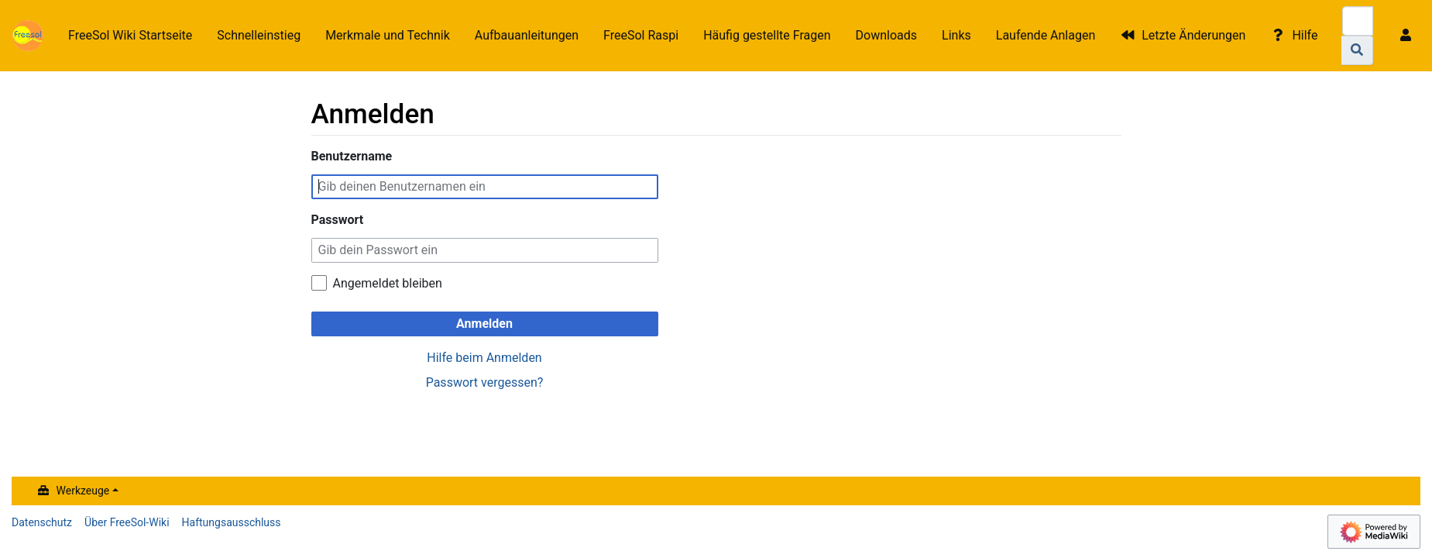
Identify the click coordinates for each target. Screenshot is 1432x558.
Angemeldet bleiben (387, 283)
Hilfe (1304, 35)
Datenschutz (42, 522)
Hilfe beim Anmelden (484, 357)
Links (956, 35)
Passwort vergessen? (485, 382)
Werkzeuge (83, 490)
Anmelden (484, 323)
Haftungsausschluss (231, 522)
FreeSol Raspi (640, 35)
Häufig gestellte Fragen (766, 35)
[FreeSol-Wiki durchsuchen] (1357, 21)
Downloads (886, 35)
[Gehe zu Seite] (1357, 50)
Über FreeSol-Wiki (127, 522)
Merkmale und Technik (387, 35)
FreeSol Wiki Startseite (130, 35)
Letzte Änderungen (1193, 35)
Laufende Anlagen (1045, 35)
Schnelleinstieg (258, 35)
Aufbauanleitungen (527, 35)
